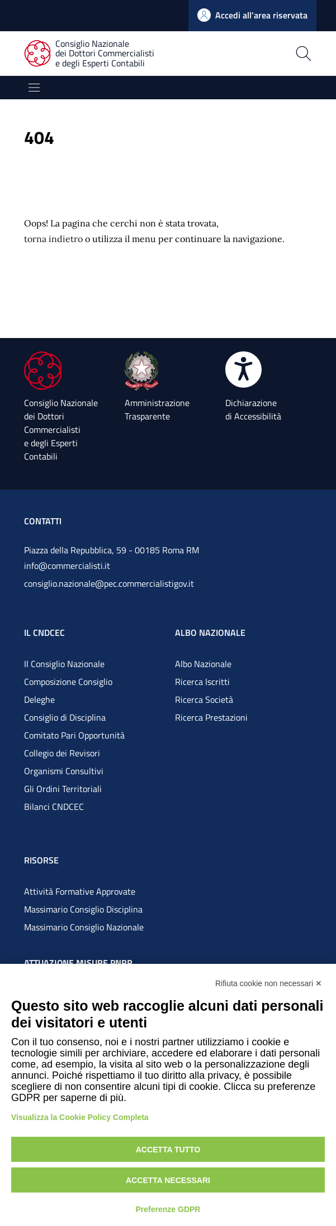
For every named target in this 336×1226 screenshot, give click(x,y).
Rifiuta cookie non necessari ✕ (268, 983)
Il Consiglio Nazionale (64, 663)
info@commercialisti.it (67, 565)
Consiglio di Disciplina (65, 717)
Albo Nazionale (203, 663)
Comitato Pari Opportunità (74, 735)
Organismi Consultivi (63, 771)
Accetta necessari (168, 1180)
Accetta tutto (168, 1149)
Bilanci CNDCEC (54, 806)
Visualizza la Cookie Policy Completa (80, 1117)
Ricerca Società (204, 699)
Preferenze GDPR (168, 1209)
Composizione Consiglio (68, 681)
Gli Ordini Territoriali (63, 788)
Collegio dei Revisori (62, 753)
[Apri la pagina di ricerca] (266, 53)
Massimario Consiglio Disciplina (83, 909)
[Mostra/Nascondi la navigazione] (34, 87)
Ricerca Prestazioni (211, 717)
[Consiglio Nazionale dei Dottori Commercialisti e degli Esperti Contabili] (96, 54)
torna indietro (53, 238)
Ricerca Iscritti (202, 681)
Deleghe (39, 699)
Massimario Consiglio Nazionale (84, 927)
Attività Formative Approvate (79, 891)
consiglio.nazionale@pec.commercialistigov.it (109, 583)
